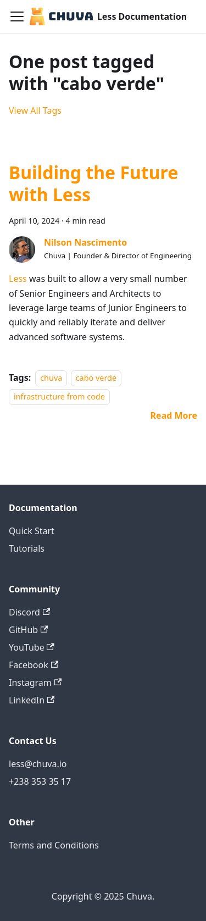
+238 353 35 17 (40, 781)
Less (18, 279)
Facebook (33, 665)
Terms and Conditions (54, 845)
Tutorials (26, 548)
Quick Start (31, 531)
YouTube (31, 647)
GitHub (28, 630)
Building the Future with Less (93, 183)
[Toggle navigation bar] (17, 16)
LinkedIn (31, 700)
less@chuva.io (38, 764)
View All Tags (35, 110)
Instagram (35, 682)
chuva (51, 378)
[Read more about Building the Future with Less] (174, 415)
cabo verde (96, 378)
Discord (29, 612)
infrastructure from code (59, 397)
